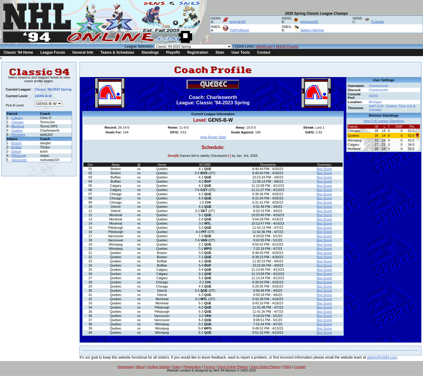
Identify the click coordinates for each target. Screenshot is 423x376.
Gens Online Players (233, 367)
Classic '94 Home (18, 52)
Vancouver (19, 160)
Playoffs (173, 52)
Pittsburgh (18, 155)
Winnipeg (18, 134)
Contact (264, 52)
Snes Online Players (265, 367)
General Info (82, 52)
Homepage (126, 367)
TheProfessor (239, 30)
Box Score (324, 169)
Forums (209, 367)
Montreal (17, 126)
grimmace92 (309, 21)
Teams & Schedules (117, 52)
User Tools (241, 52)
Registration (197, 52)
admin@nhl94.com (382, 357)
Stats (219, 52)
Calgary (17, 118)
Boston (16, 143)
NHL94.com (264, 46)
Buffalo (16, 147)
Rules (176, 367)
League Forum (52, 52)
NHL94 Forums (287, 46)
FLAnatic (377, 21)
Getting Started (158, 367)
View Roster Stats (213, 137)
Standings (150, 52)
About (140, 367)
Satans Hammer (312, 30)
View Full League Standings (383, 121)
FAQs (287, 367)
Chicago (17, 122)
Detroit (16, 151)
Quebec (17, 130)
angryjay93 (238, 21)
